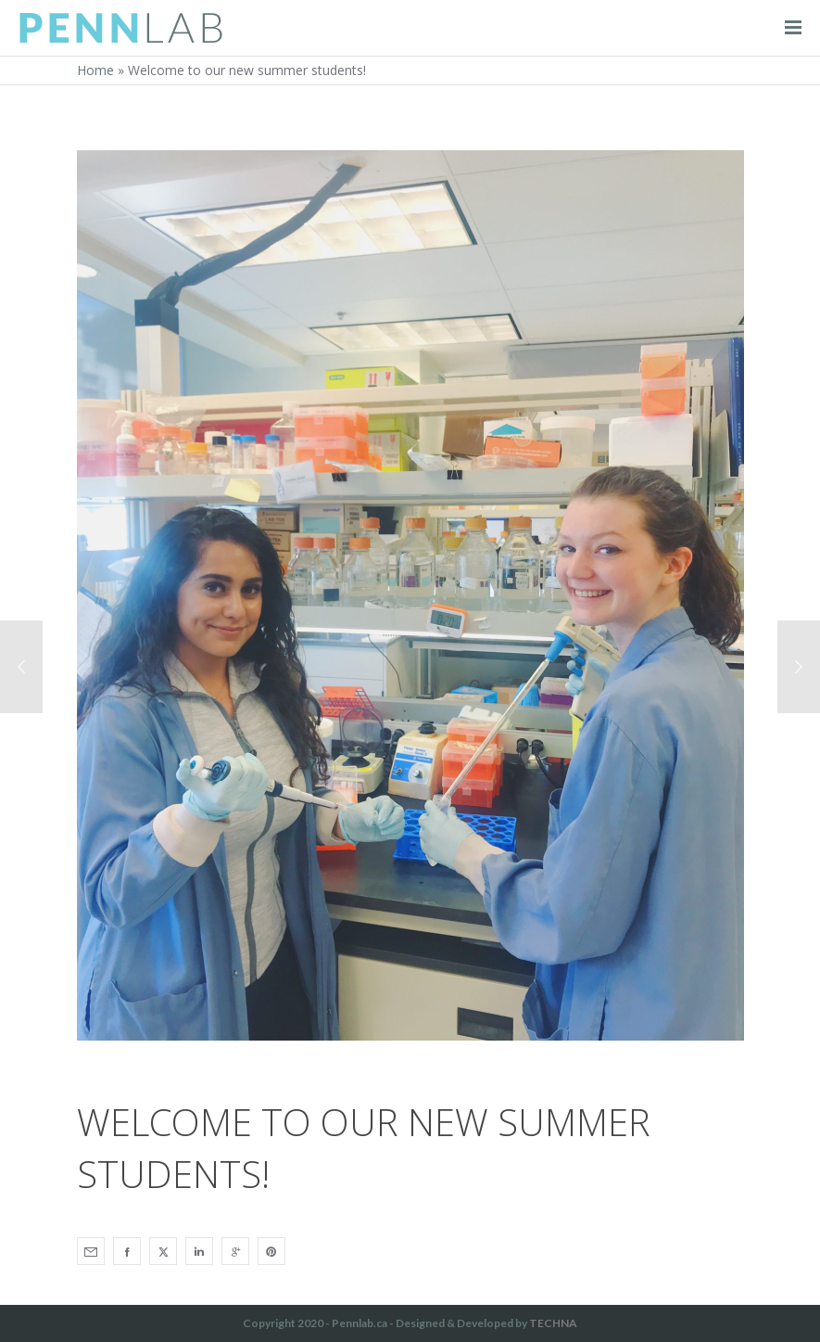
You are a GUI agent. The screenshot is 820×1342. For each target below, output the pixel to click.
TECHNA (553, 1323)
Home (95, 70)
